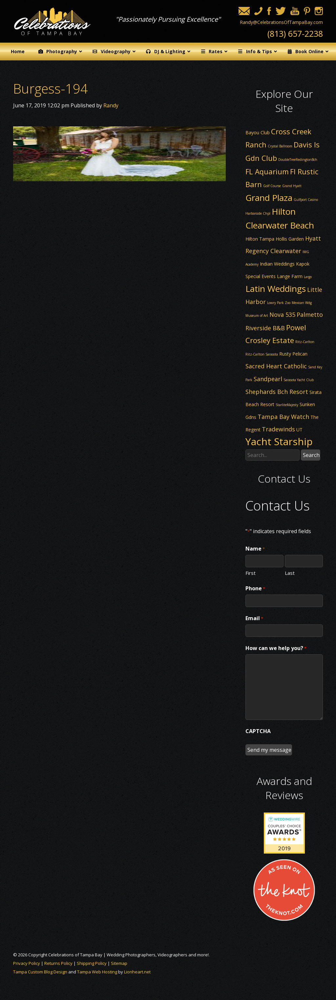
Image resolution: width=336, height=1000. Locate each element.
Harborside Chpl (257, 213)
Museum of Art (256, 315)
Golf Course (272, 186)
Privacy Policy (26, 963)
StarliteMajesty (287, 404)
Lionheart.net (137, 972)
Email (254, 618)
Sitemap (119, 963)
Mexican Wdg (302, 302)
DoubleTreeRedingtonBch (297, 159)
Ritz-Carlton (304, 341)
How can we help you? (275, 648)
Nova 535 (282, 314)
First (250, 573)
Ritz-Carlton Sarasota (261, 354)
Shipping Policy (92, 963)
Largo (308, 276)
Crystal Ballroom (280, 146)
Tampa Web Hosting (97, 972)
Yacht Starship (279, 441)
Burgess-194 (50, 88)
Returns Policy (58, 963)
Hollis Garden (290, 239)
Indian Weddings (277, 264)
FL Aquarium (267, 171)
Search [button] (311, 455)
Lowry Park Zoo (278, 302)
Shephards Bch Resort (276, 392)
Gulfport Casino (306, 199)
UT (299, 429)
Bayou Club (257, 132)
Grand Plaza (268, 198)
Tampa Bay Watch (283, 417)
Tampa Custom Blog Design (40, 972)
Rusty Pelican (293, 354)
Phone (255, 589)
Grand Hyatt (292, 186)
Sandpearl (268, 379)
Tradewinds (278, 429)
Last (290, 573)
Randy (110, 105)
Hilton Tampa (259, 239)
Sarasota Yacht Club (299, 380)
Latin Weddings (275, 288)
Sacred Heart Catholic (276, 366)
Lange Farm (290, 276)
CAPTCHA (258, 731)
